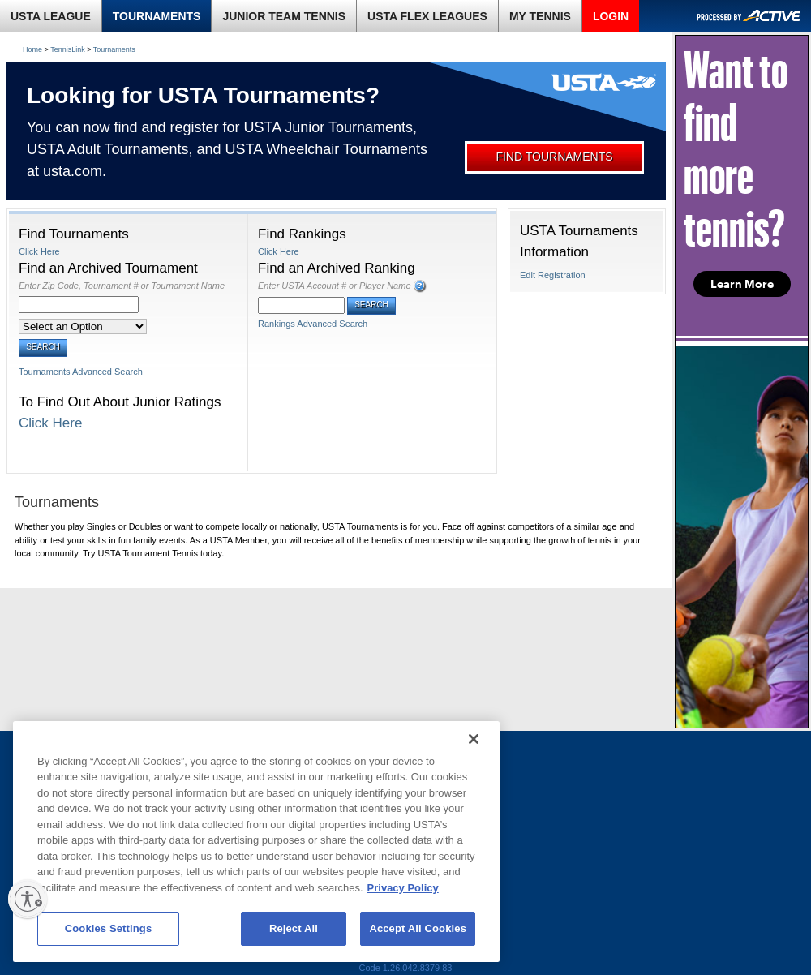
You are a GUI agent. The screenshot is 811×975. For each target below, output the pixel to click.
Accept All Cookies (417, 928)
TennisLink (67, 49)
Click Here (39, 251)
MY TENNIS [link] (540, 16)
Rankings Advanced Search (312, 324)
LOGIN (611, 16)
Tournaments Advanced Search (81, 371)
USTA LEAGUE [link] (51, 16)
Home (32, 49)
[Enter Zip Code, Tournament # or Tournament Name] (79, 304)
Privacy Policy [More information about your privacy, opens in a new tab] (403, 888)
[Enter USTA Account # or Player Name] (301, 305)
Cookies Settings (108, 928)
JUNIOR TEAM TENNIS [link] (283, 16)
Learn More (742, 284)
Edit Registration (553, 275)
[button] (420, 286)
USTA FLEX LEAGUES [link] (427, 16)
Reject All (293, 928)
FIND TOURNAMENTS (554, 156)
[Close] (473, 739)
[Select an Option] (83, 326)
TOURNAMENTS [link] (157, 16)
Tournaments (114, 49)
